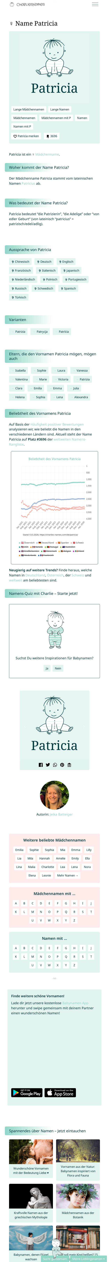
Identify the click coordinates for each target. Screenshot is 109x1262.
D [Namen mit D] (41, 948)
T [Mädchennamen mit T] (91, 912)
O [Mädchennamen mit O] (49, 912)
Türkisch (18, 297)
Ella (87, 858)
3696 (51, 136)
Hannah (44, 858)
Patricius (28, 183)
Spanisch (68, 288)
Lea (62, 867)
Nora (87, 867)
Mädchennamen (24, 118)
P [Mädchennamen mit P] (58, 912)
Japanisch (71, 270)
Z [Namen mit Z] (74, 965)
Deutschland (35, 575)
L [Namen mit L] (24, 957)
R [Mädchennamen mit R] (74, 912)
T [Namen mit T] (91, 957)
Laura (61, 370)
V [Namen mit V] (41, 965)
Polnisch (49, 279)
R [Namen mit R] (74, 957)
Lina (19, 867)
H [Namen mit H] (74, 948)
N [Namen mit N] (41, 957)
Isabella (20, 370)
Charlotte (47, 867)
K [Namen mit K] (16, 957)
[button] (25, 726)
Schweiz (78, 575)
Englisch (66, 262)
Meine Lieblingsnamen (87, 1259)
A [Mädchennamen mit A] (16, 903)
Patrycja (42, 332)
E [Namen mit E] (49, 948)
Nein (58, 668)
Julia (76, 388)
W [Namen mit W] (49, 965)
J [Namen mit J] (91, 948)
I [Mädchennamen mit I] (82, 903)
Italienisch (47, 270)
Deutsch (44, 262)
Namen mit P (22, 126)
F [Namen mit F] (58, 948)
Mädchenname (47, 154)
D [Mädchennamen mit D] (41, 903)
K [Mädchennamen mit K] (16, 912)
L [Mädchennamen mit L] (24, 912)
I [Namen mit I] (82, 948)
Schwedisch (43, 288)
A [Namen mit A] (16, 948)
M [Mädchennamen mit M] (32, 912)
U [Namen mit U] (33, 965)
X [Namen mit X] (58, 965)
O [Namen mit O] (49, 957)
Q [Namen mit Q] (66, 957)
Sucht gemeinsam (55, 1259)
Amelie (60, 858)
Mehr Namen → (68, 875)
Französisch (21, 270)
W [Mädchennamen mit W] (49, 920)
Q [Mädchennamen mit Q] (66, 912)
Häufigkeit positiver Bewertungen (57, 424)
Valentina (21, 379)
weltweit (15, 580)
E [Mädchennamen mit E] (49, 903)
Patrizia (20, 332)
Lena (59, 397)
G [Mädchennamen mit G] (66, 903)
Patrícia (64, 332)
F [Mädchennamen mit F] (58, 903)
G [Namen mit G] (66, 948)
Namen (82, 118)
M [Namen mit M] (32, 957)
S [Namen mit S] (83, 957)
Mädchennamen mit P (56, 118)
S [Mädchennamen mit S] (83, 912)
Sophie (41, 370)
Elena (32, 875)
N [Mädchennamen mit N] (41, 912)
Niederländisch (23, 279)
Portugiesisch (76, 279)
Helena (20, 397)
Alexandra (81, 397)
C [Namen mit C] (33, 948)
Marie (43, 379)
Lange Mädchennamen (28, 109)
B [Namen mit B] (24, 948)
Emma (57, 388)
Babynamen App (75, 1003)
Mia (62, 850)
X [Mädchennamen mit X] (58, 920)
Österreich (55, 575)
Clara (18, 388)
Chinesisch (20, 262)
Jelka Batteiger (61, 814)
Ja (47, 668)
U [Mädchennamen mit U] (33, 920)
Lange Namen (59, 109)
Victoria (63, 379)
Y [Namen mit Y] (66, 965)
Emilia (38, 388)
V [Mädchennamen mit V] (41, 920)
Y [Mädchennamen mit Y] (66, 920)
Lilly (89, 850)
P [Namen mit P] (58, 957)
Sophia (40, 397)
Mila (30, 858)
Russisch (18, 288)
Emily (75, 858)
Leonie (46, 875)
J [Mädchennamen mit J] (91, 903)
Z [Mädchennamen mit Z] (74, 920)
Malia (31, 867)
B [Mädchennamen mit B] (24, 903)
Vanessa (82, 370)
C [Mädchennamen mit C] (33, 903)
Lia (19, 858)
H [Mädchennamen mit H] (74, 903)
